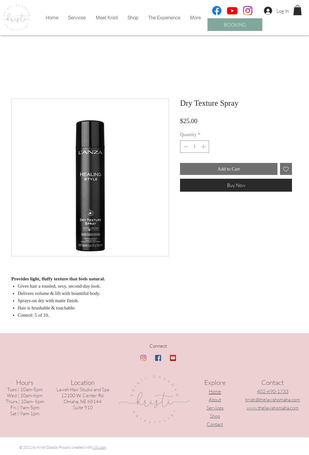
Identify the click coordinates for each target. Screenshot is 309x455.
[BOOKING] (234, 24)
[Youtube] (232, 10)
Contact (215, 424)
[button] (297, 10)
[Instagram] (248, 10)
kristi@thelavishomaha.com (272, 400)
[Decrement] (185, 147)
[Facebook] (217, 10)
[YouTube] (173, 358)
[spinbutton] (194, 147)
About (215, 400)
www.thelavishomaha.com (273, 408)
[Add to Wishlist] (286, 169)
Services (215, 408)
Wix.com (99, 447)
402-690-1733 (273, 391)
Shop (215, 416)
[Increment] (204, 147)
